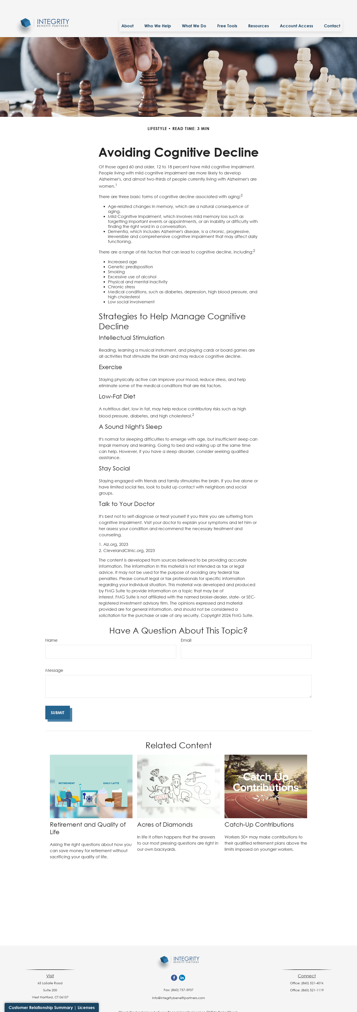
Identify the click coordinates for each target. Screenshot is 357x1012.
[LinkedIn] (182, 964)
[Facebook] (174, 964)
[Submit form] (57, 699)
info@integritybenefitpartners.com (178, 984)
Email (186, 626)
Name (51, 626)
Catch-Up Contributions (259, 810)
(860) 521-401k (312, 969)
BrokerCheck (228, 998)
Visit (50, 962)
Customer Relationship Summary (41, 1007)
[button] (127, 12)
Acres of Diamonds (165, 810)
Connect (307, 962)
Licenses (86, 1007)
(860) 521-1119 (312, 976)
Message (54, 656)
